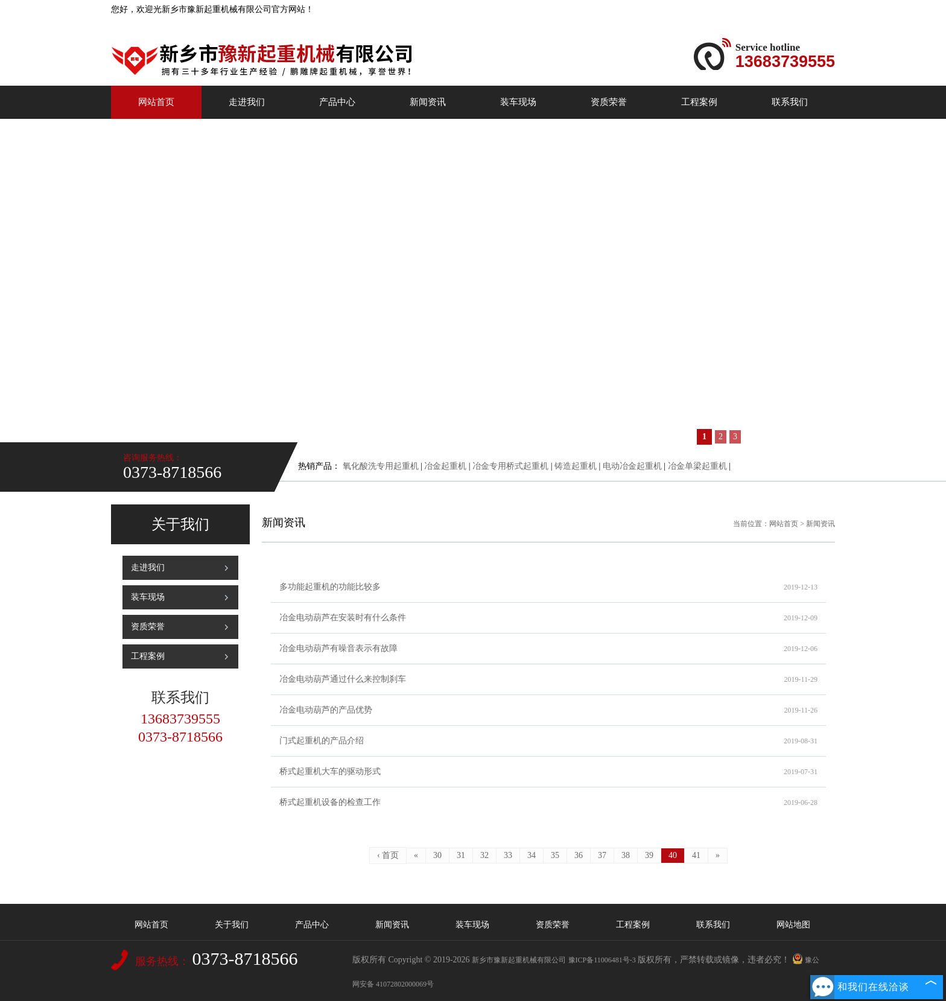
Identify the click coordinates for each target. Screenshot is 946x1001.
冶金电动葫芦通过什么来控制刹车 (548, 679)
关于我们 (232, 924)
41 (696, 855)
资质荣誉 (609, 102)
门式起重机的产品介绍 (548, 741)
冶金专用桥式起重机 (510, 466)
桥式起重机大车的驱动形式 (548, 772)
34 (531, 855)
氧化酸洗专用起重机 (381, 466)
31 (461, 855)
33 (508, 855)
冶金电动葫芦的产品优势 (548, 710)
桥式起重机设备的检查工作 (548, 802)
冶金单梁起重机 (697, 466)
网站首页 (156, 102)
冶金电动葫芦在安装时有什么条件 (548, 618)
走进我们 (247, 102)
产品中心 (337, 102)
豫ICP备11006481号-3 (602, 960)
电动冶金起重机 (632, 466)
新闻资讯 (428, 102)
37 (602, 855)
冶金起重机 (445, 466)
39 (649, 855)
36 (578, 855)
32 (484, 855)
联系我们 (790, 102)
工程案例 (699, 102)
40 (672, 855)
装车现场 (518, 102)
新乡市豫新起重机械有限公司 (519, 960)
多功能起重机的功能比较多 (548, 587)
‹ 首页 (388, 855)
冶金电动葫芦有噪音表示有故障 (548, 649)
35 (555, 855)
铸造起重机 (575, 466)
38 (625, 855)
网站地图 (793, 924)
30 (437, 855)
